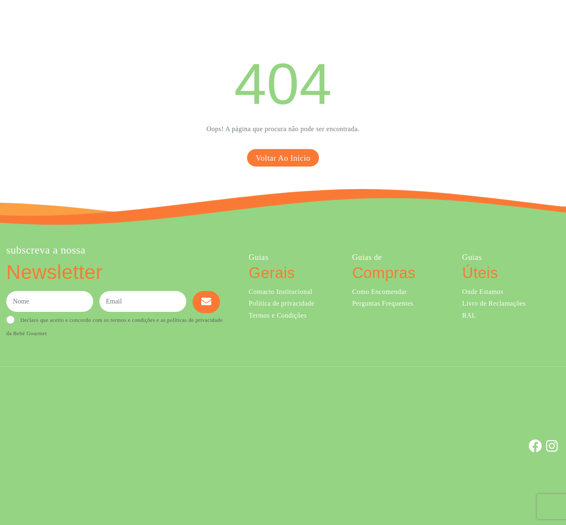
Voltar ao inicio (283, 158)
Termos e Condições (277, 315)
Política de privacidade (281, 303)
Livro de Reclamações (494, 303)
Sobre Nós (354, 20)
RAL (469, 315)
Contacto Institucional (280, 291)
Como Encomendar (379, 291)
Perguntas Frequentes (382, 303)
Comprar (277, 20)
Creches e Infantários (415, 20)
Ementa (317, 20)
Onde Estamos (477, 20)
